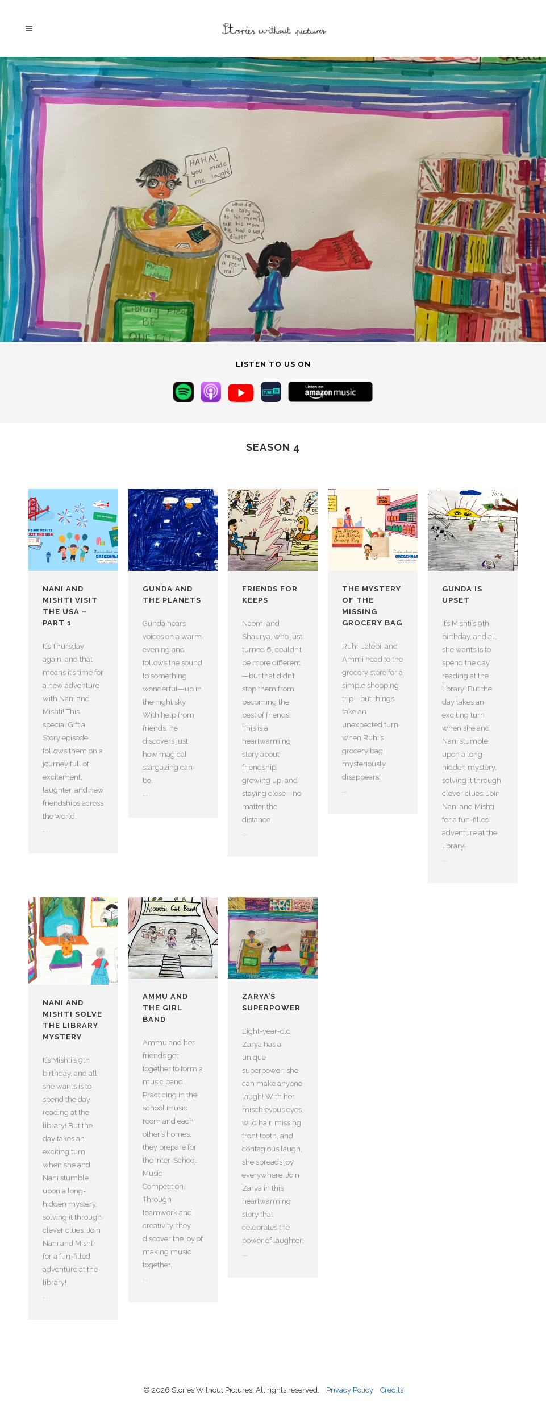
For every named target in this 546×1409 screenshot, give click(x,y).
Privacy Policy (349, 1390)
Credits (391, 1390)
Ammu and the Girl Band (165, 1007)
